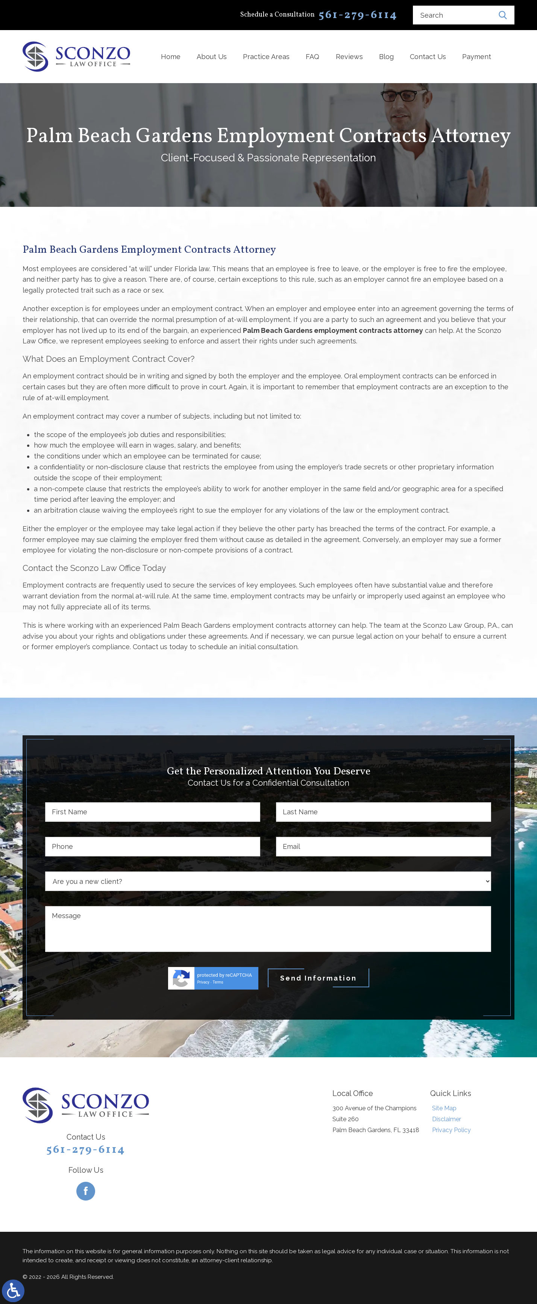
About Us (212, 57)
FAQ (312, 57)
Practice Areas (266, 57)
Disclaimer (446, 1119)
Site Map (444, 1108)
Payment (476, 57)
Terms (218, 982)
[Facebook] (85, 1191)
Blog (386, 57)
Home (171, 57)
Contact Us (428, 57)
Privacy (203, 982)
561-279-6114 (86, 1150)
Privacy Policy (451, 1130)
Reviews (349, 57)
